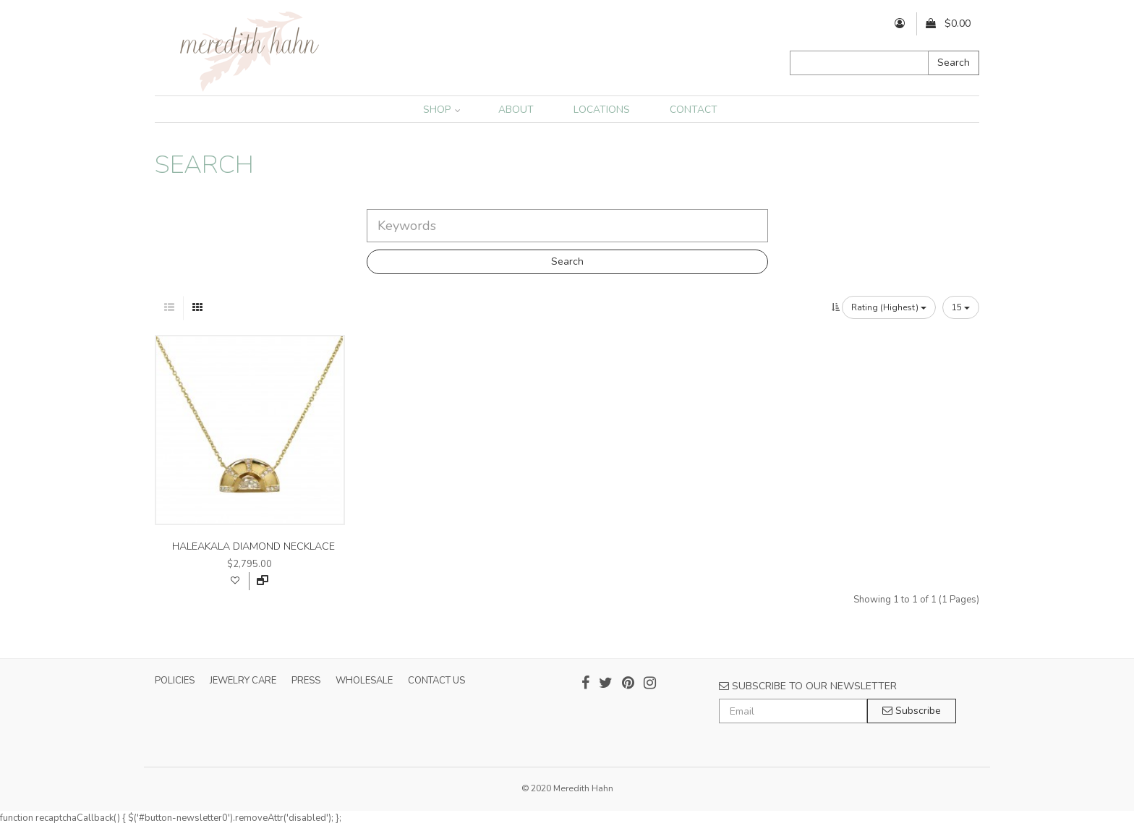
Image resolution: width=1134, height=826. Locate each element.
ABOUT (516, 109)
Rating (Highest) (888, 307)
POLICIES (175, 680)
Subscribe (911, 711)
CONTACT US (436, 680)
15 (961, 307)
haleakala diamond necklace (253, 546)
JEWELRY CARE (243, 680)
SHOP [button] (442, 109)
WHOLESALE (364, 680)
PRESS (305, 680)
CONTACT (693, 109)
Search (953, 62)
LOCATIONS (602, 109)
